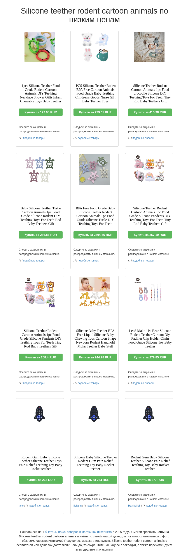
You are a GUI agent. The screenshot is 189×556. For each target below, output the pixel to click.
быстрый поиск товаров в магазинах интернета (78, 532)
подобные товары (34, 138)
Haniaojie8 (134, 505)
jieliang (78, 505)
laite (21, 505)
